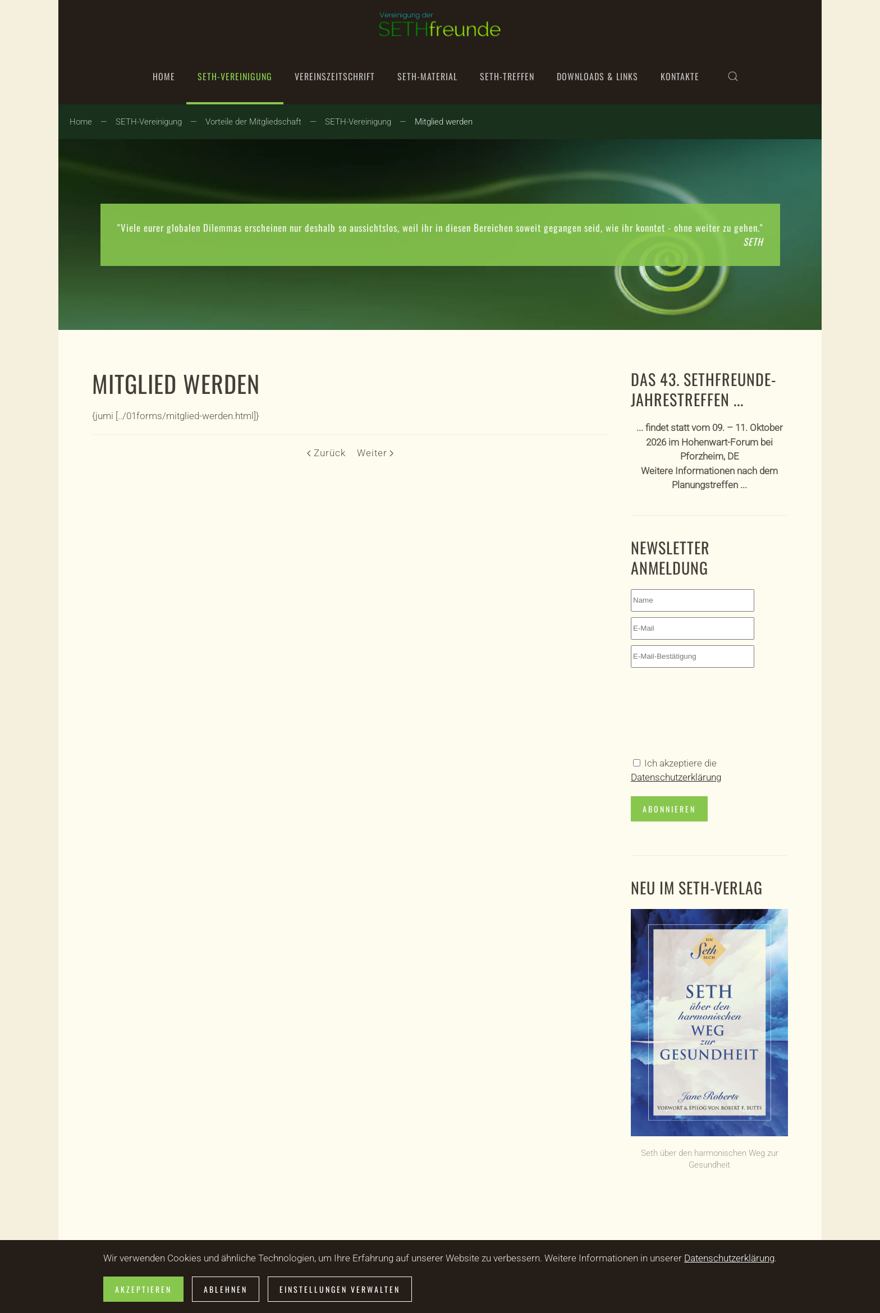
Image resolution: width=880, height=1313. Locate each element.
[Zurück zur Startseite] (440, 24)
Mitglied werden (176, 383)
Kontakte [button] (680, 76)
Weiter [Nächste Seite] (375, 452)
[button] (733, 76)
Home (164, 76)
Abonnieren (669, 809)
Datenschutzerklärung (676, 777)
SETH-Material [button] (427, 76)
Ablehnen (225, 1289)
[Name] (692, 600)
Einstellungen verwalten (339, 1289)
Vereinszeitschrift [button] (335, 76)
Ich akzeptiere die (676, 770)
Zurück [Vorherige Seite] (326, 452)
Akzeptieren (143, 1289)
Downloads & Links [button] (597, 76)
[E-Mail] (692, 628)
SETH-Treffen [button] (507, 76)
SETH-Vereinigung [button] (235, 76)
